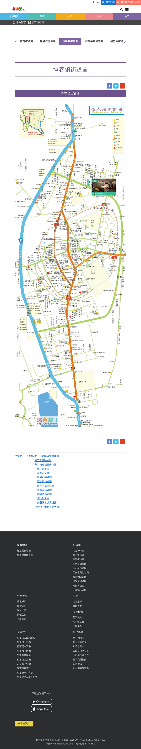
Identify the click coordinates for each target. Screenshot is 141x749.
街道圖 (29, 456)
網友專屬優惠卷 (81, 668)
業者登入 (24, 723)
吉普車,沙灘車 (24, 664)
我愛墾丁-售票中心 (128, 2)
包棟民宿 (21, 619)
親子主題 (21, 610)
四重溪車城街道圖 (47, 502)
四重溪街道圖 (80, 590)
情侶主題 (21, 614)
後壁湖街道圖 (118, 41)
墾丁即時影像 (80, 642)
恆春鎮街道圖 (70, 41)
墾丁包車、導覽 (25, 673)
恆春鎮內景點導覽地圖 (47, 506)
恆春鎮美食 (78, 622)
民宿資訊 (21, 606)
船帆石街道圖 (48, 41)
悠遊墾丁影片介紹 (98, 2)
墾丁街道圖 (43, 469)
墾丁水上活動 (24, 642)
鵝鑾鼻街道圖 (44, 494)
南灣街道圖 (26, 41)
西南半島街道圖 (94, 41)
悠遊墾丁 (19, 456)
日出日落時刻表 (81, 651)
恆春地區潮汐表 (81, 655)
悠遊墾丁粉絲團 (93, 2)
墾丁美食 (77, 617)
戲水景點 (77, 606)
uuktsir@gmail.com (65, 744)
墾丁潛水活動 (24, 646)
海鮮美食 (77, 626)
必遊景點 (77, 601)
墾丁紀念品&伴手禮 (27, 677)
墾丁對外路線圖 (43, 460)
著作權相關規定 (52, 740)
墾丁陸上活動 (24, 659)
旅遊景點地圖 (24, 550)
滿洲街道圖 (43, 498)
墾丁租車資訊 (24, 668)
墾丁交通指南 (80, 659)
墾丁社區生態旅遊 (26, 637)
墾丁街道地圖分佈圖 (45, 464)
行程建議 (77, 664)
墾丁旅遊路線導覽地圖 (47, 456)
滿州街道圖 (78, 585)
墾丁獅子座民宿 (99, 194)
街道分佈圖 (78, 550)
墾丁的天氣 (78, 637)
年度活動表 (78, 646)
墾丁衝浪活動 (24, 651)
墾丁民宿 (108, 2)
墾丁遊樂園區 (24, 655)
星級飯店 (21, 601)
